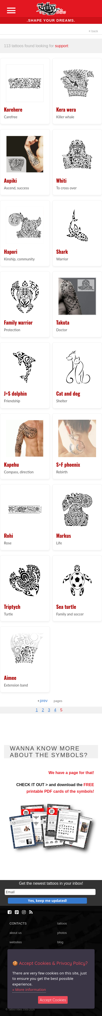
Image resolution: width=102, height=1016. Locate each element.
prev (43, 701)
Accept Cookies (53, 1000)
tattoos (62, 923)
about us (15, 933)
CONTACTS (17, 923)
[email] (50, 892)
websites (15, 942)
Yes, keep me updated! (47, 900)
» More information (29, 989)
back (93, 31)
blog (60, 942)
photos (62, 933)
